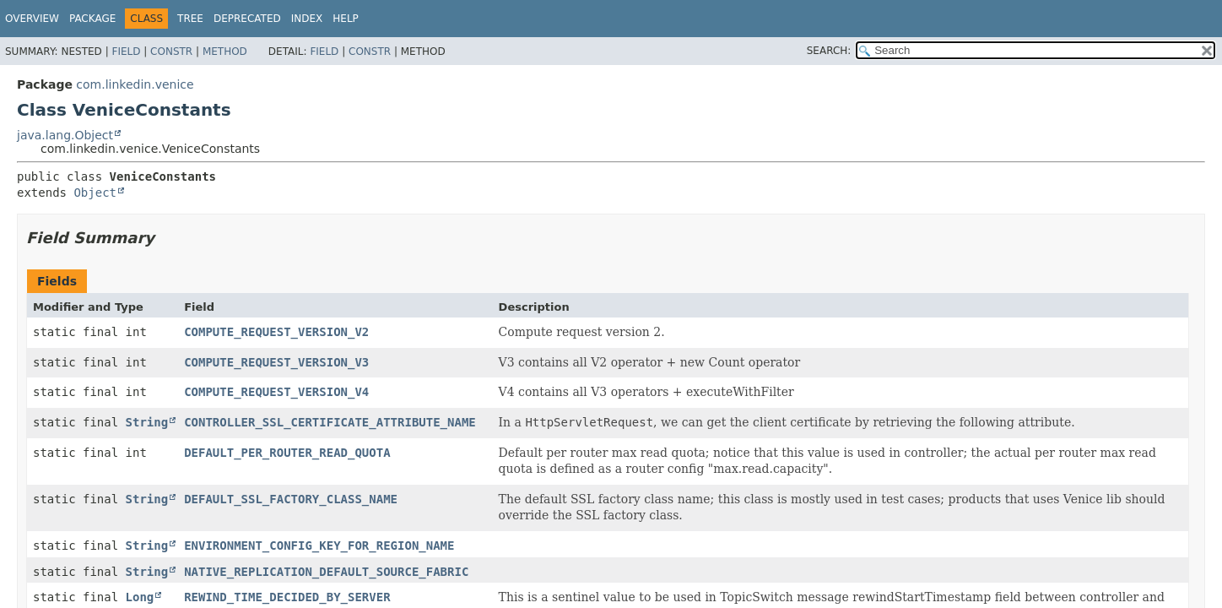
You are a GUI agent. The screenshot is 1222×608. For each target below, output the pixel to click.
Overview (32, 18)
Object (94, 192)
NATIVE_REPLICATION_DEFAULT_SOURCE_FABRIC (326, 571)
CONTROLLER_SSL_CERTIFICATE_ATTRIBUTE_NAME (330, 422)
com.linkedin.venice (134, 84)
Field (125, 51)
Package (92, 18)
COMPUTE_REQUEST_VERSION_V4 (276, 392)
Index (307, 18)
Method (225, 51)
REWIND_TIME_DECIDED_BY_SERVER (287, 597)
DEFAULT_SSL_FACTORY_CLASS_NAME (290, 499)
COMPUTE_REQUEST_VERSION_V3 (276, 362)
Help (346, 18)
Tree (190, 18)
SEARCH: (829, 51)
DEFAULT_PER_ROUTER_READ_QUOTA (287, 452)
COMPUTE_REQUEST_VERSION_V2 (276, 332)
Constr (171, 51)
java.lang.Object (65, 135)
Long (140, 597)
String (147, 422)
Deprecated (247, 18)
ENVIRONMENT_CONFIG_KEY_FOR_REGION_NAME (319, 545)
